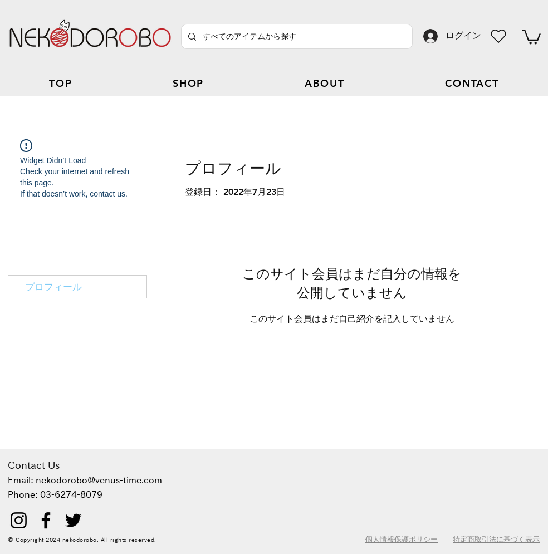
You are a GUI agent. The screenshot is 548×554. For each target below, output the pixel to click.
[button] (531, 36)
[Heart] (498, 36)
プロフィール (53, 286)
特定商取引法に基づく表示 (496, 539)
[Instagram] (19, 520)
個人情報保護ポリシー (401, 539)
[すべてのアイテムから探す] (296, 36)
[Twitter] (73, 520)
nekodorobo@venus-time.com (99, 479)
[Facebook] (46, 520)
